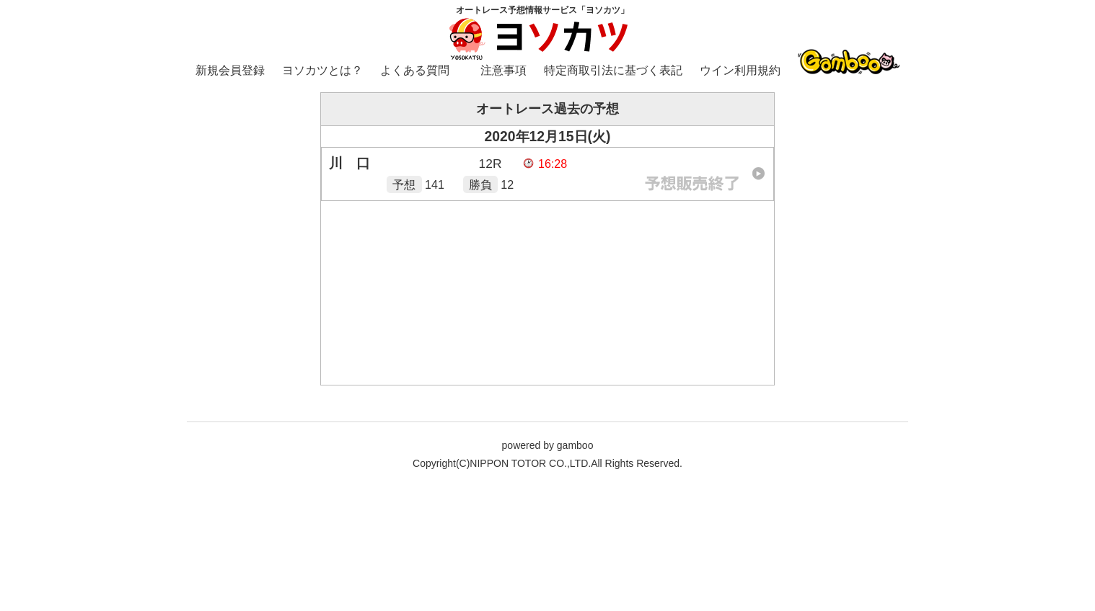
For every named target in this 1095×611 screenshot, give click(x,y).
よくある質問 (414, 70)
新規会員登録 (230, 70)
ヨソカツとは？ (322, 70)
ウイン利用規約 (740, 70)
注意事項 (503, 70)
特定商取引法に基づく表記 (613, 70)
